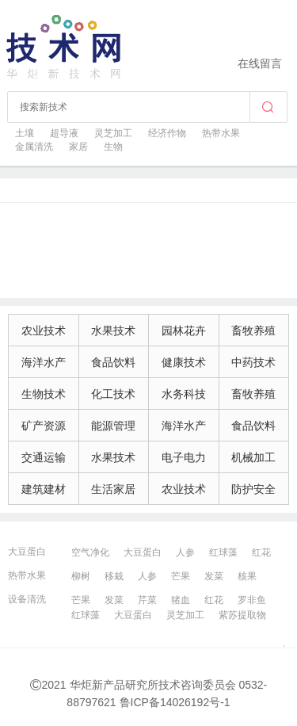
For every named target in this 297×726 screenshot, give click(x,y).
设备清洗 (27, 599)
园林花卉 (184, 330)
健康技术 (184, 362)
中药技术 (253, 362)
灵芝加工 (113, 133)
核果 (247, 576)
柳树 (80, 576)
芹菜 (147, 600)
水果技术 (113, 330)
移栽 (114, 576)
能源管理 (113, 425)
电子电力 (184, 457)
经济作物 (167, 133)
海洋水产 (43, 362)
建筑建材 (43, 489)
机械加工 (253, 457)
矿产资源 (43, 425)
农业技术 (43, 330)
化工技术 (113, 394)
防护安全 (253, 489)
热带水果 (221, 133)
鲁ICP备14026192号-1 (175, 702)
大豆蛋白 (27, 551)
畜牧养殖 (253, 330)
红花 (261, 552)
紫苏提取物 (242, 615)
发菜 (213, 576)
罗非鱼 (252, 600)
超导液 (64, 133)
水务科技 (184, 394)
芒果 (180, 576)
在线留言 (260, 63)
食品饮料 (113, 362)
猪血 (180, 600)
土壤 (24, 133)
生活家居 (113, 489)
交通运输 (43, 457)
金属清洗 (34, 146)
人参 (185, 552)
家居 (78, 146)
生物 (113, 146)
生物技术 (43, 394)
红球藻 (223, 552)
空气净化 (90, 552)
